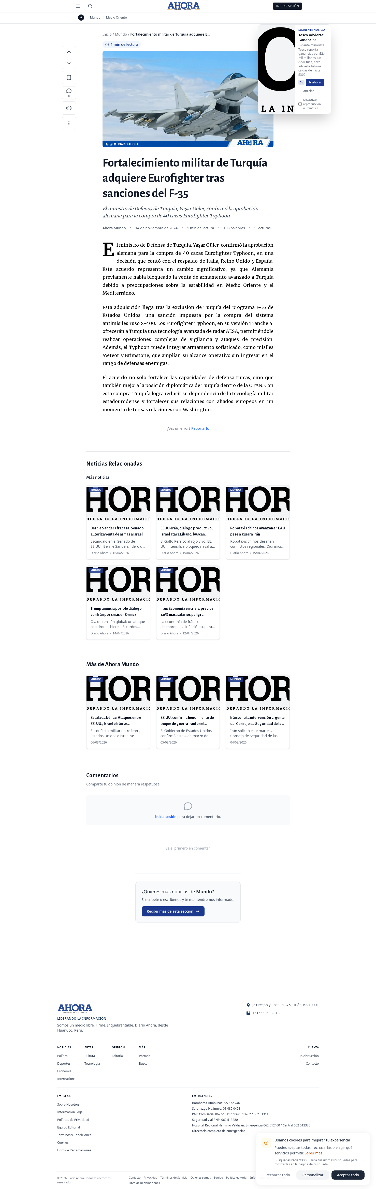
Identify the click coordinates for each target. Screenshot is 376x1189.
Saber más (313, 1153)
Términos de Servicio (173, 1177)
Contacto (312, 1063)
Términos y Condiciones (74, 1135)
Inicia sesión (165, 816)
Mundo (95, 18)
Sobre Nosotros (68, 1104)
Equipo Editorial (68, 1127)
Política (62, 1056)
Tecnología (92, 1063)
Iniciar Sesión (287, 6)
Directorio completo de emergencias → (220, 1131)
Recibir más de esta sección (173, 911)
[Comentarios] (69, 92)
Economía (64, 1071)
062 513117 (223, 1114)
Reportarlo (200, 428)
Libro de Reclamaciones (74, 1150)
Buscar (144, 1063)
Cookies (62, 1142)
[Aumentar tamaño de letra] (69, 51)
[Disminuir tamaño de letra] (69, 63)
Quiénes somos (201, 1177)
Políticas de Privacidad (73, 1120)
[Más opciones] (69, 123)
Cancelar (307, 94)
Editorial (118, 1056)
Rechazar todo (278, 1174)
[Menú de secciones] (78, 6)
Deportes (63, 1063)
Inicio (107, 34)
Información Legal (70, 1112)
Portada (144, 1056)
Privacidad (150, 1177)
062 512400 (272, 1125)
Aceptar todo (348, 1174)
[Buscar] (90, 6)
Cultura (89, 1056)
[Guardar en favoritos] (69, 77)
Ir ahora (315, 85)
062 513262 (243, 1114)
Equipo (218, 1177)
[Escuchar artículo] (69, 108)
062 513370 (302, 1125)
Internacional (66, 1079)
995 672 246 (231, 1103)
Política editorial (236, 1177)
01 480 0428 (231, 1108)
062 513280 (229, 1120)
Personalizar (313, 1174)
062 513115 (262, 1114)
